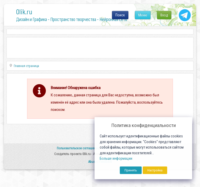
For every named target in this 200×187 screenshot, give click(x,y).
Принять (130, 170)
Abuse (92, 162)
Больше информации (116, 158)
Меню (142, 15)
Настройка (154, 170)
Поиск (120, 15)
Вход (164, 15)
